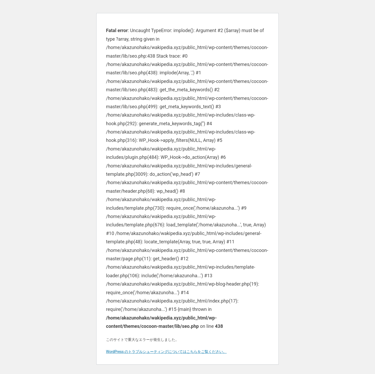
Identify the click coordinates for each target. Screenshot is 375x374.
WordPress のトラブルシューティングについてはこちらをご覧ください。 (166, 351)
